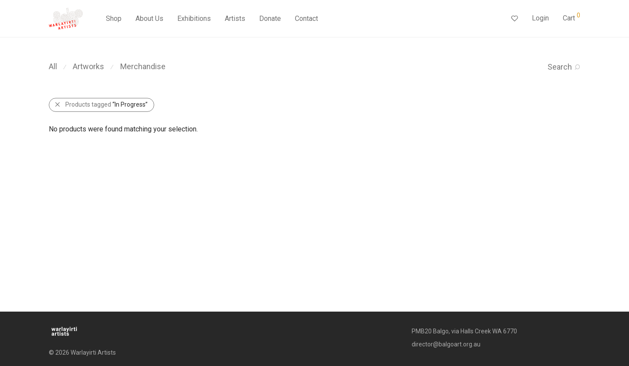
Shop (114, 18)
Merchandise (143, 66)
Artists (235, 18)
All (53, 66)
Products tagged (106, 104)
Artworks (88, 66)
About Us (149, 18)
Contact (306, 18)
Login (540, 18)
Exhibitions (194, 18)
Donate (270, 18)
